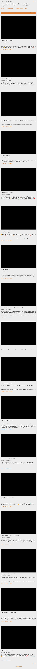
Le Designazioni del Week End (7, 497)
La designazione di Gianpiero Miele (8, 458)
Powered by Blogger (18, 666)
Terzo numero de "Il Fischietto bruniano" (9, 346)
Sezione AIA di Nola (6, 1)
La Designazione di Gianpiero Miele (8, 574)
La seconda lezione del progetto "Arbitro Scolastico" (12, 307)
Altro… (26, 8)
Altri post (34, 663)
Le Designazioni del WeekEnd (7, 40)
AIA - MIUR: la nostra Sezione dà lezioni (9, 382)
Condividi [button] (2, 49)
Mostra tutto (32, 12)
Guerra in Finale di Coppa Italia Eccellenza (10, 535)
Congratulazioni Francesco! (7, 420)
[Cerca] (33, 1)
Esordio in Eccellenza (5, 155)
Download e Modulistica (19, 8)
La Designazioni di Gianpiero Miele (8, 612)
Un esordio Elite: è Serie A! (6, 78)
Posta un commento (8, 49)
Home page (2, 8)
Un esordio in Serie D (5, 269)
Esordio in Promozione (5, 117)
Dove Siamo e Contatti (10, 8)
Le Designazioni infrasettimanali (8, 231)
